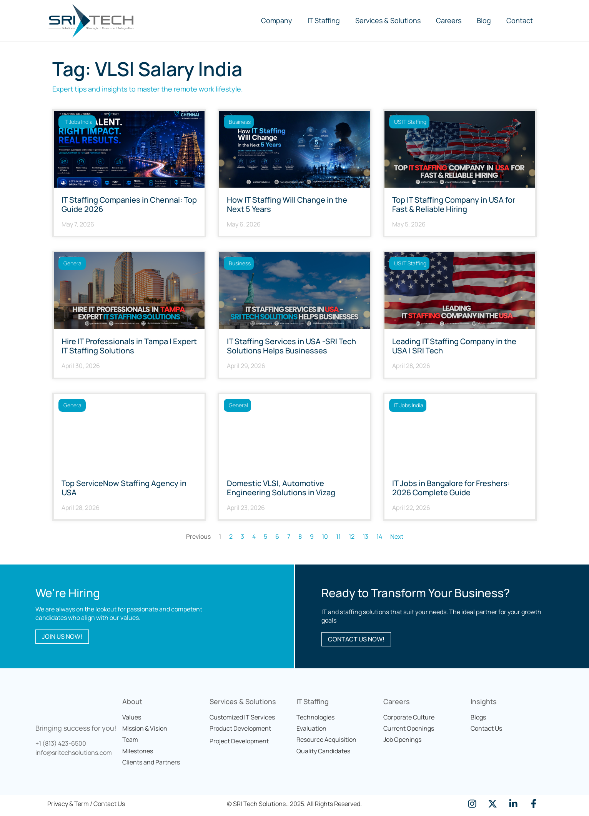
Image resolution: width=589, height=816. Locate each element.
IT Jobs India (78, 121)
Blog (484, 20)
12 (351, 536)
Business (240, 121)
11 (338, 536)
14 (379, 536)
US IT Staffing (410, 121)
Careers (448, 20)
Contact (519, 20)
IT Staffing (324, 20)
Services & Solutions (388, 20)
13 (365, 536)
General (73, 263)
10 (325, 536)
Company (276, 20)
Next (396, 536)
